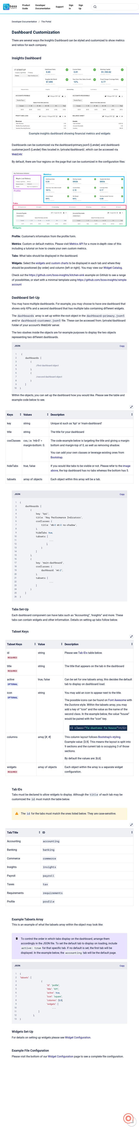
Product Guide (26, 7)
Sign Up (81, 7)
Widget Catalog (112, 267)
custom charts (59, 263)
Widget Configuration (77, 1037)
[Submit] (95, 7)
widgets (41, 263)
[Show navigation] (131, 1121)
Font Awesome (117, 700)
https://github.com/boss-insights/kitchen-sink (56, 275)
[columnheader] (14, 414)
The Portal (46, 21)
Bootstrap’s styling (109, 737)
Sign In (71, 7)
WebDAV (17, 154)
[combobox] (115, 7)
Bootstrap (56, 457)
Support (59, 6)
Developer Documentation (42, 7)
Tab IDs (82, 652)
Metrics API (76, 243)
